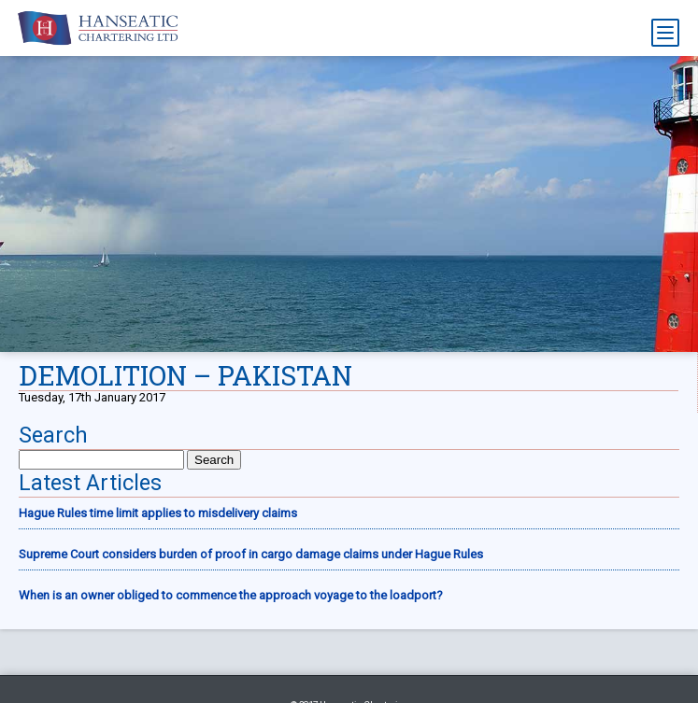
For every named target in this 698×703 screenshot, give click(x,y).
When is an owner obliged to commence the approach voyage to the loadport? (231, 595)
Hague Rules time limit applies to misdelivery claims (158, 513)
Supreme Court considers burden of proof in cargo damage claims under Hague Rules (251, 554)
